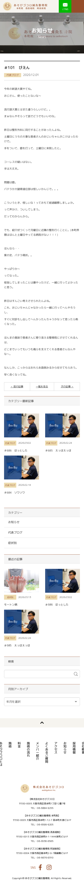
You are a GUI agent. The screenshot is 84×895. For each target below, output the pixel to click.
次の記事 (66, 386)
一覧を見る (42, 386)
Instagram (49, 867)
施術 (9, 745)
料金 (19, 745)
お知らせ (14, 522)
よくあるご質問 (46, 752)
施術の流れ (28, 749)
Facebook (40, 867)
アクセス (55, 748)
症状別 (12, 543)
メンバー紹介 (37, 751)
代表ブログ (13, 75)
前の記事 (18, 386)
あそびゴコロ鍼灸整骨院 (25, 6)
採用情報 (73, 748)
